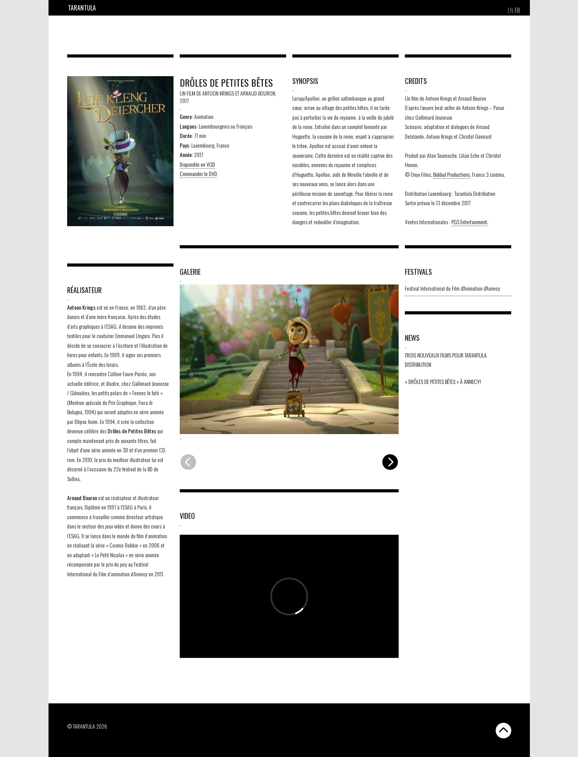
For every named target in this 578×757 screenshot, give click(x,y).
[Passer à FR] (517, 10)
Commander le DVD (198, 173)
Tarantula (82, 7)
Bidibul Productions (451, 174)
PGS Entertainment (469, 222)
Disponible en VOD (197, 164)
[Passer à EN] (510, 10)
